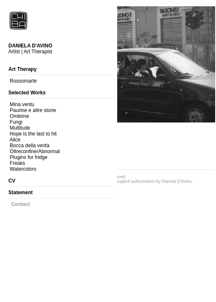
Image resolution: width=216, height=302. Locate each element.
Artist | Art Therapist (30, 49)
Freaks (17, 163)
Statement (20, 192)
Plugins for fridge (28, 157)
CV (11, 181)
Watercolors (23, 169)
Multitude (20, 128)
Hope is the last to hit (33, 134)
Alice (15, 140)
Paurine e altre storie (33, 110)
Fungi (16, 122)
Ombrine (19, 116)
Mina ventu (22, 104)
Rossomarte (23, 81)
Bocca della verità (29, 145)
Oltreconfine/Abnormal (34, 151)
